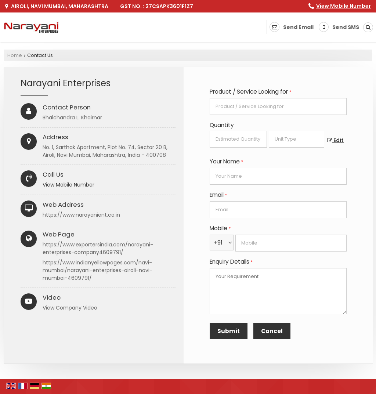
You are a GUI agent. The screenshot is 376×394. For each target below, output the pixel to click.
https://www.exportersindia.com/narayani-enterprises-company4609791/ (98, 248)
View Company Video (70, 307)
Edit (335, 140)
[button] (343, 6)
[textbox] (296, 139)
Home (14, 55)
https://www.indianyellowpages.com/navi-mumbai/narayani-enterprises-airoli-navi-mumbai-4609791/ (97, 270)
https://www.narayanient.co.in (81, 214)
